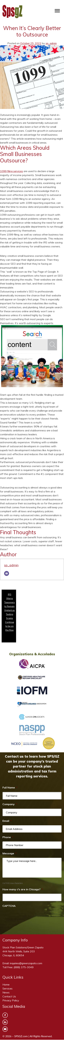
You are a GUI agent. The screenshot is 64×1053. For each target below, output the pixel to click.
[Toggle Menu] (57, 10)
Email (7, 820)
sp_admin (51, 43)
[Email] (6, 573)
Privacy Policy (10, 1000)
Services (7, 988)
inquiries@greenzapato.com (26, 963)
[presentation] (27, 916)
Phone (7, 837)
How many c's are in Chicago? (22, 889)
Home (6, 984)
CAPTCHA (9, 905)
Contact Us (9, 996)
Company (9, 804)
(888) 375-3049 (23, 967)
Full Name (9, 787)
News (6, 992)
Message (9, 853)
